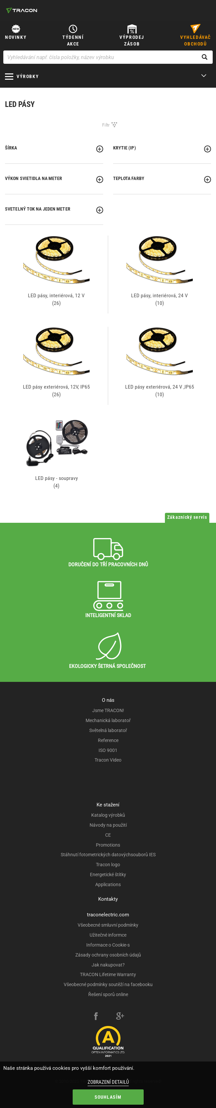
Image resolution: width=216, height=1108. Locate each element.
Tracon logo (108, 864)
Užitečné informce (108, 935)
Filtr (106, 125)
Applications (108, 884)
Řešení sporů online (108, 994)
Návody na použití (108, 825)
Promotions (108, 845)
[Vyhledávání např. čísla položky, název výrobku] (108, 57)
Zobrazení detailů (108, 1082)
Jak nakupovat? (108, 965)
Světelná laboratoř (108, 730)
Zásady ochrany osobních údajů (108, 955)
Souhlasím (108, 1097)
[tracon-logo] (21, 10)
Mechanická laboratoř (108, 720)
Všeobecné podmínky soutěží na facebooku (108, 984)
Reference (108, 740)
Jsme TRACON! (108, 710)
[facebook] (96, 1017)
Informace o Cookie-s (108, 945)
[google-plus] (120, 1017)
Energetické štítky (108, 874)
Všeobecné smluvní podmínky (108, 925)
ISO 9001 (108, 750)
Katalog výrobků (108, 815)
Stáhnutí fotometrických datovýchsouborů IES (108, 854)
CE (108, 835)
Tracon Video (108, 760)
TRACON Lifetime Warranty (108, 974)
